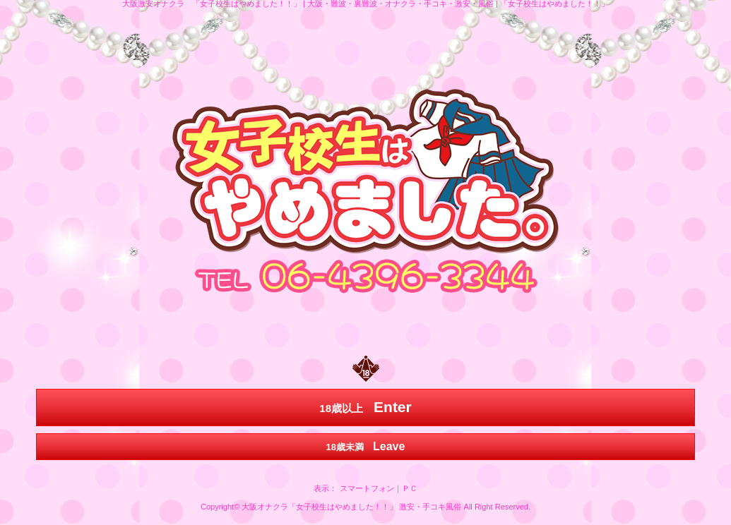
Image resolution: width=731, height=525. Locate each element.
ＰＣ (409, 488)
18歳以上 (365, 407)
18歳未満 (365, 446)
